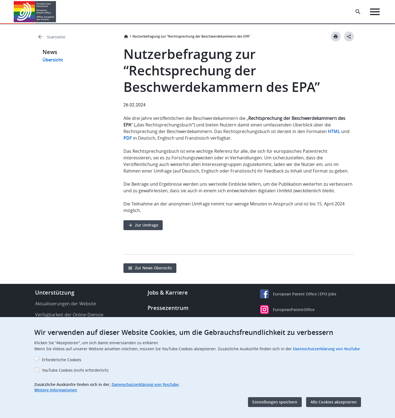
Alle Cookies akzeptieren (334, 402)
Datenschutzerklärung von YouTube (326, 348)
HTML (334, 131)
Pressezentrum (168, 308)
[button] (57, 11)
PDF (127, 138)
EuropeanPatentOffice (294, 309)
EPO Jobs (328, 293)
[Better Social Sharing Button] (349, 36)
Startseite (56, 36)
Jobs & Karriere (168, 292)
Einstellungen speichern (274, 402)
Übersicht (53, 60)
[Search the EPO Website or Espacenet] (358, 12)
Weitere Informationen (55, 389)
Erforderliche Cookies (61, 359)
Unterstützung (54, 292)
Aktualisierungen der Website (65, 304)
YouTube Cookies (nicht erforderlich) (75, 370)
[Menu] (374, 12)
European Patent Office (295, 293)
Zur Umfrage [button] (146, 225)
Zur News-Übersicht (153, 267)
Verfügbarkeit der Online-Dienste (69, 315)
